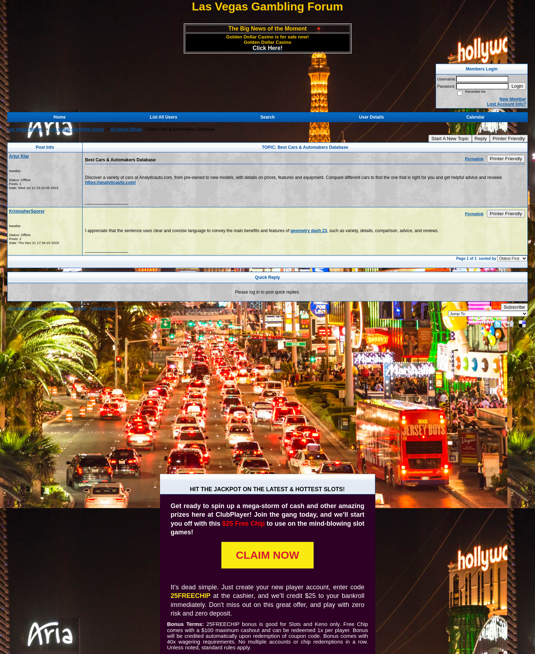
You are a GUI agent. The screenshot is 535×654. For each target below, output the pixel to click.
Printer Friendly (509, 138)
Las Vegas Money (25, 129)
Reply (481, 138)
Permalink (474, 159)
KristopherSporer (26, 211)
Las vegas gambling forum (77, 129)
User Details (371, 117)
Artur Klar (19, 156)
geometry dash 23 (308, 230)
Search (267, 117)
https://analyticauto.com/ (110, 182)
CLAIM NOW (267, 555)
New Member (512, 99)
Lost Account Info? (506, 104)
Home (59, 117)
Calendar (475, 117)
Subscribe (514, 307)
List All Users (163, 117)
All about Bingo (126, 129)
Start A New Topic (450, 138)
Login (517, 86)
